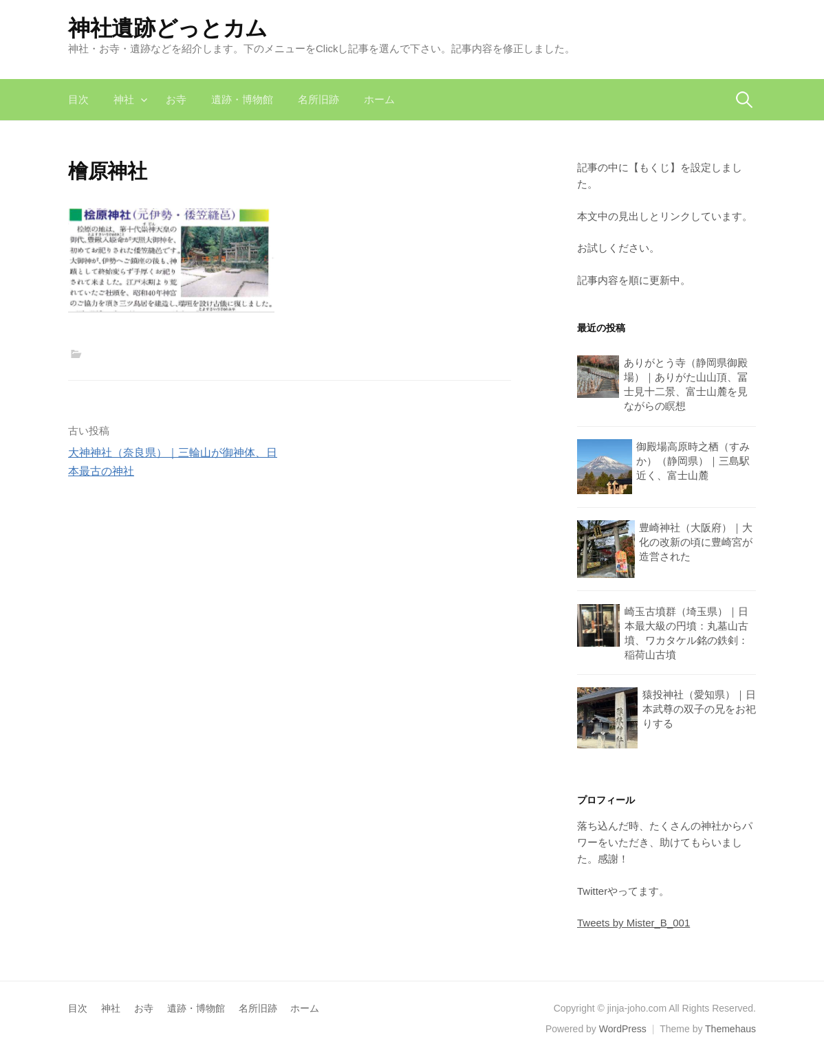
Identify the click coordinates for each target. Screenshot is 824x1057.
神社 (123, 99)
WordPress (623, 1028)
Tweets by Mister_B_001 (633, 922)
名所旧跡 (318, 99)
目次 (78, 99)
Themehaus (730, 1028)
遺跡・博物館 (242, 99)
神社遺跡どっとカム (168, 28)
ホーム (379, 99)
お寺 (176, 99)
